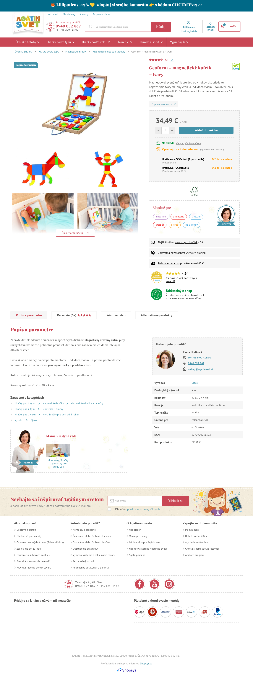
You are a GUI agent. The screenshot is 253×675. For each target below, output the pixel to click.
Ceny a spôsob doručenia (188, 143)
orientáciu (178, 216)
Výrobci (19, 420)
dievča (174, 224)
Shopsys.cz (146, 663)
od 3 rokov (191, 224)
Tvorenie (125, 42)
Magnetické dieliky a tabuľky (109, 51)
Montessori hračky (53, 409)
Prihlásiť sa (175, 501)
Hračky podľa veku (96, 42)
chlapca (159, 224)
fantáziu (196, 216)
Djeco (33, 420)
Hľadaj (161, 26)
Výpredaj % (179, 42)
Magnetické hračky (76, 51)
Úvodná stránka (24, 51)
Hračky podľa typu (60, 42)
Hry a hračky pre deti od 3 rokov (61, 414)
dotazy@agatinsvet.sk (200, 369)
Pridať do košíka (206, 130)
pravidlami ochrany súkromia (143, 509)
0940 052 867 (68, 26)
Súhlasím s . (136, 509)
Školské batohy (27, 42)
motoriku (160, 216)
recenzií (170, 281)
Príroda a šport (151, 42)
